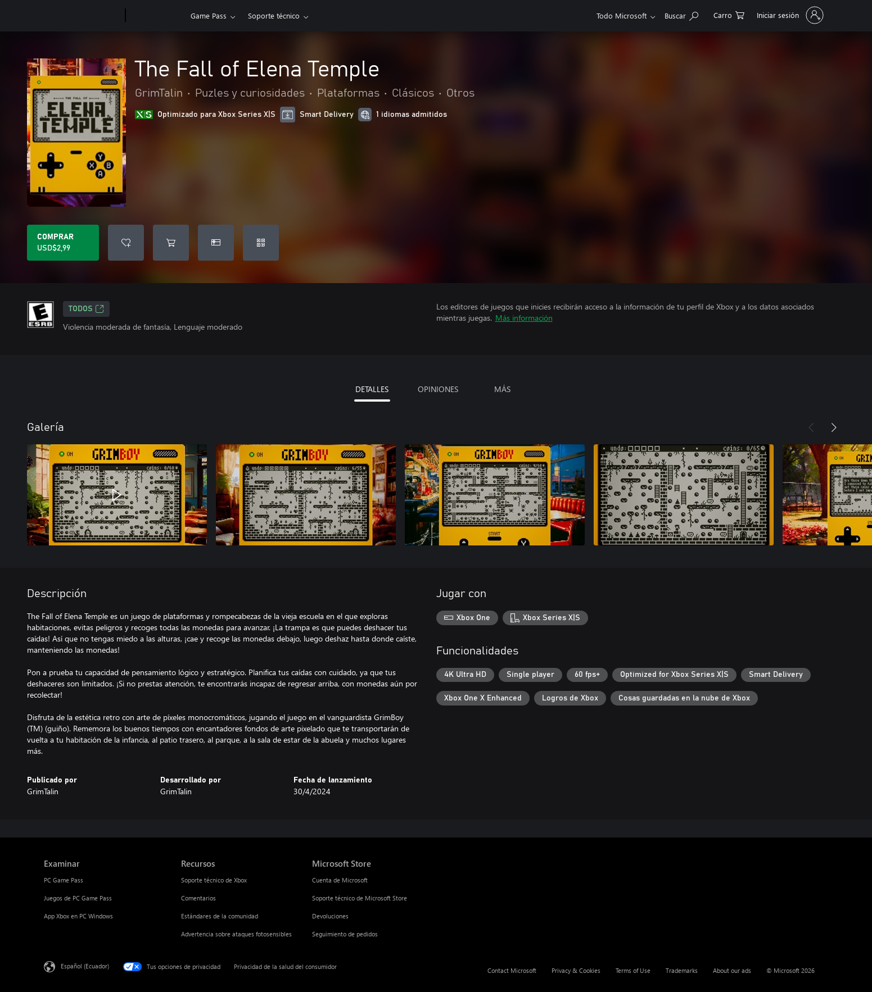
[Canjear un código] (261, 243)
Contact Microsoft (511, 970)
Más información (524, 317)
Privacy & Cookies (576, 970)
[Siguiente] (834, 427)
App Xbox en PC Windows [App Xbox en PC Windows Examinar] (78, 916)
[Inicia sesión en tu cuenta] (789, 15)
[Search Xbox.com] (681, 14)
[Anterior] (811, 427)
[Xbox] (156, 16)
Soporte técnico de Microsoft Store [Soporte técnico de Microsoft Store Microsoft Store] (359, 898)
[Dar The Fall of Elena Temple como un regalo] (216, 243)
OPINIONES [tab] (438, 389)
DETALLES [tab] (371, 389)
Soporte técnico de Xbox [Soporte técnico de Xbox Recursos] (214, 880)
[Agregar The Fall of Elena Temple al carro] (171, 243)
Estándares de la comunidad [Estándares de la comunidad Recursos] (219, 916)
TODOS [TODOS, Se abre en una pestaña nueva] (86, 308)
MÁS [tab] (502, 389)
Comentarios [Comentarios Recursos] (198, 898)
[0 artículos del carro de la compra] (728, 14)
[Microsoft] (82, 16)
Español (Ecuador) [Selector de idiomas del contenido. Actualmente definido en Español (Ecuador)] (85, 966)
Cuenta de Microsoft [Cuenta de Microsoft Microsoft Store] (340, 880)
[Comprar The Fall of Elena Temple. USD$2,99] (63, 243)
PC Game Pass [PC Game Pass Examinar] (63, 880)
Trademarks (682, 970)
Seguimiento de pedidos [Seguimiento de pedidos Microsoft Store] (345, 934)
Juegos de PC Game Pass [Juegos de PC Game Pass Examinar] (78, 898)
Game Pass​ (209, 15)
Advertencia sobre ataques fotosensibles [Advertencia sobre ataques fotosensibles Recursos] (236, 934)
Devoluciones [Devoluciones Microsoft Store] (330, 916)
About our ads (732, 970)
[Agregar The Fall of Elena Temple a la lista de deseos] (126, 243)
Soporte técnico (274, 15)
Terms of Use (633, 970)
